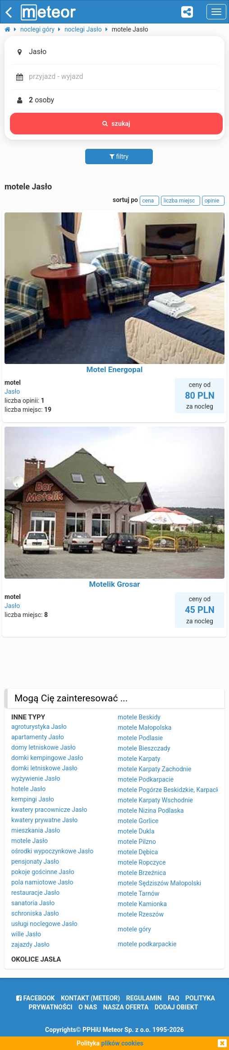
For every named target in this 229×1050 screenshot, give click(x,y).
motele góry (134, 929)
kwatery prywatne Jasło (44, 820)
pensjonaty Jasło (35, 861)
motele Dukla (136, 831)
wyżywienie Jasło (35, 778)
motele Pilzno (137, 841)
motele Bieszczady (144, 748)
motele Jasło (29, 840)
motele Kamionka (142, 903)
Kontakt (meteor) (90, 998)
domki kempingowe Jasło (47, 757)
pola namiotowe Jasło (42, 882)
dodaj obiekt (176, 1007)
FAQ (173, 998)
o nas (87, 1007)
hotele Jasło (28, 788)
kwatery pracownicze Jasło (49, 809)
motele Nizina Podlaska (151, 810)
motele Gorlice (138, 820)
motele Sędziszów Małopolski (159, 883)
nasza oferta (126, 1007)
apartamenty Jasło (37, 737)
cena (149, 201)
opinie (213, 201)
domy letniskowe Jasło (43, 747)
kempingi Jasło (32, 799)
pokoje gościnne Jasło (42, 871)
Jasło (12, 391)
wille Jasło (26, 934)
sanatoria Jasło (33, 903)
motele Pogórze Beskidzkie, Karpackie (171, 789)
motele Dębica (138, 852)
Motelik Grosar (114, 584)
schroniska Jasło (35, 913)
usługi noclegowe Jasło (44, 923)
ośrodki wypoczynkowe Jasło (52, 851)
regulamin (144, 998)
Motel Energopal (115, 369)
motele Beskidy (139, 717)
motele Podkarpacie (146, 779)
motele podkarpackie (147, 944)
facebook (35, 998)
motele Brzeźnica (142, 872)
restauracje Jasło (35, 892)
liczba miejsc (180, 201)
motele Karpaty (139, 758)
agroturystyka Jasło (39, 726)
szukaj (116, 123)
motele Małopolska (144, 727)
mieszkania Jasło (35, 830)
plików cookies (122, 1043)
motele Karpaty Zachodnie (154, 769)
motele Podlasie (140, 737)
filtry (119, 156)
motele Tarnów (138, 893)
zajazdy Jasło (30, 944)
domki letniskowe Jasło (44, 768)
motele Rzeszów (141, 914)
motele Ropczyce (142, 862)
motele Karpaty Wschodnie (155, 800)
